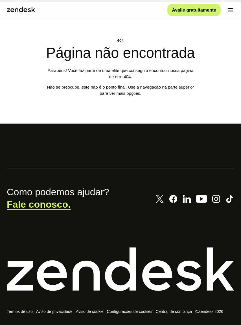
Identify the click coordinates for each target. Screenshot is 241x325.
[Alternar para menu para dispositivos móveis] (230, 10)
